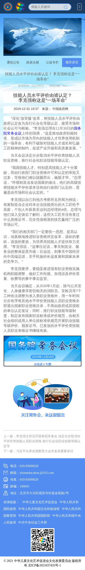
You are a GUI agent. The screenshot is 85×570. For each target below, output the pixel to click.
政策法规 (32, 62)
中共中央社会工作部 (32, 522)
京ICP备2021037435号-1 (44, 565)
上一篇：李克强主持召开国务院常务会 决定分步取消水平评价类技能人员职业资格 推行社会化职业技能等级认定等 (41, 441)
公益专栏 (52, 62)
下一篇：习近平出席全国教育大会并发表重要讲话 (38, 451)
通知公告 (13, 62)
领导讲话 (72, 62)
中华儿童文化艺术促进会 (39, 502)
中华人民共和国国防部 (34, 515)
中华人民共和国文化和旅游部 (39, 509)
